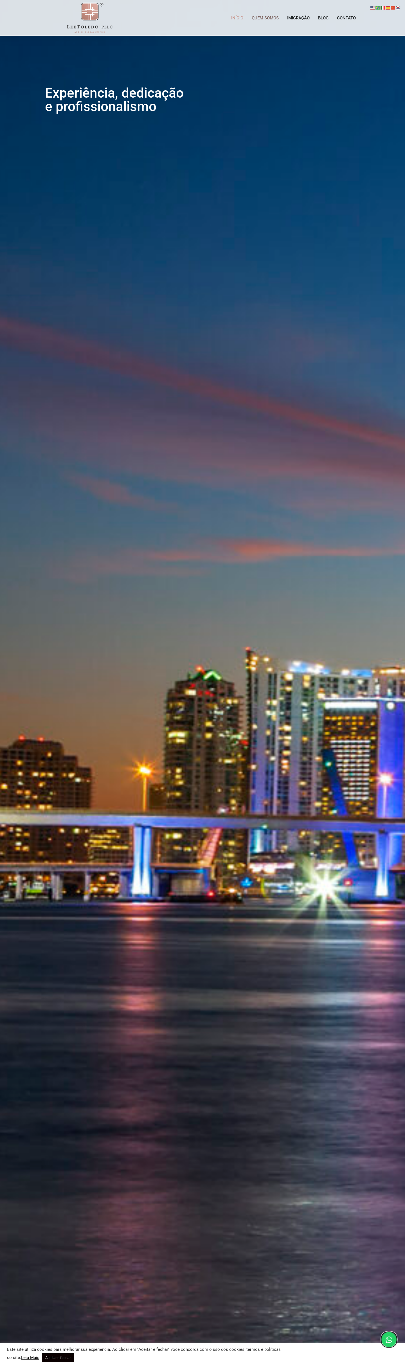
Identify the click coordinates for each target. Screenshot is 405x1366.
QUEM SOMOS (265, 18)
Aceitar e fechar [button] (58, 1358)
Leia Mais (30, 1357)
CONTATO (346, 18)
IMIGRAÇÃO (298, 18)
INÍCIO (237, 18)
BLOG (323, 18)
